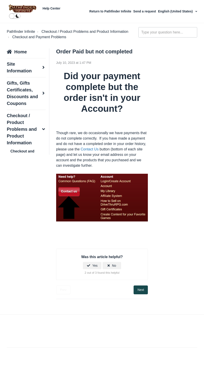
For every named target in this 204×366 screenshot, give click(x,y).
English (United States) (176, 11)
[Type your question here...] (167, 32)
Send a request (144, 11)
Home (20, 51)
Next (140, 290)
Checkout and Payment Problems (39, 37)
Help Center (51, 8)
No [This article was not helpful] (114, 265)
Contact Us (89, 149)
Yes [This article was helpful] (95, 265)
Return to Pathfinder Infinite (110, 11)
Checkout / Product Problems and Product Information (84, 31)
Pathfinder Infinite (21, 31)
